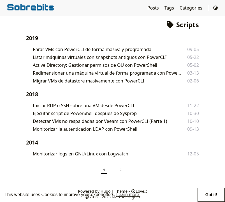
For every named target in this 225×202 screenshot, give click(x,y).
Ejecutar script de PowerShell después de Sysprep (85, 113)
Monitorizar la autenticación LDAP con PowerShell (85, 129)
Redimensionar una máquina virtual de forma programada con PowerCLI (107, 73)
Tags (169, 8)
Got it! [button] (211, 194)
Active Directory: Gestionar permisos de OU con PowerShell (95, 65)
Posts (153, 8)
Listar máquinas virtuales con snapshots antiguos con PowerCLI (100, 57)
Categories (191, 8)
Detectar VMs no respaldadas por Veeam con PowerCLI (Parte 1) (100, 121)
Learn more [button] (127, 194)
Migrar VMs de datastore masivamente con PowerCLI (88, 81)
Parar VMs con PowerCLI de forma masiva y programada (92, 49)
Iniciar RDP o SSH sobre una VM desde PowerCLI (83, 105)
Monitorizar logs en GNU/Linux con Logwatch (80, 154)
